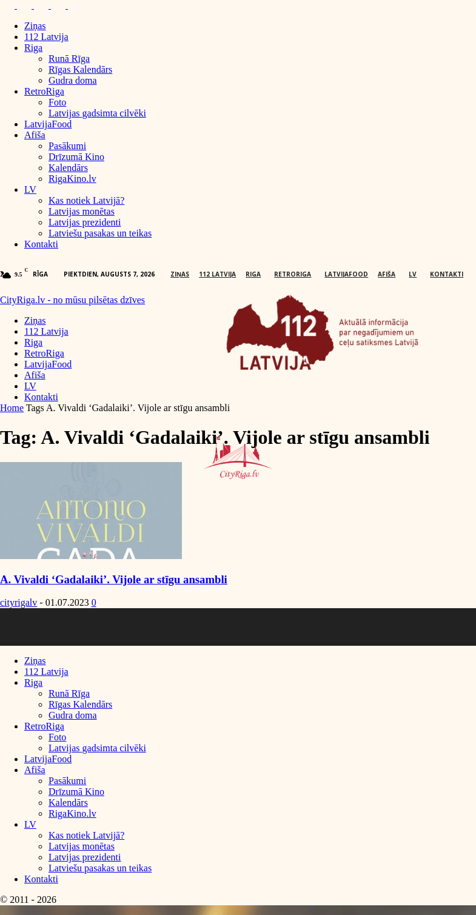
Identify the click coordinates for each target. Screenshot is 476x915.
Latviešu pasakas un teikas (100, 233)
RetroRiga (44, 91)
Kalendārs (68, 168)
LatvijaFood (48, 124)
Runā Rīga (69, 58)
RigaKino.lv (72, 178)
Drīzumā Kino (76, 157)
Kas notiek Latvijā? (86, 200)
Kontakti (41, 244)
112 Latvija (46, 37)
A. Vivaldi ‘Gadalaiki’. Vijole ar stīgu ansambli (113, 579)
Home (12, 408)
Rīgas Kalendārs (80, 69)
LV (30, 189)
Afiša (34, 135)
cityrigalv (18, 602)
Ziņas (35, 26)
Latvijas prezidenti (85, 222)
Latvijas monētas (82, 211)
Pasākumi (67, 146)
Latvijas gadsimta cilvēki (97, 113)
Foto (57, 102)
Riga (33, 47)
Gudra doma (73, 80)
